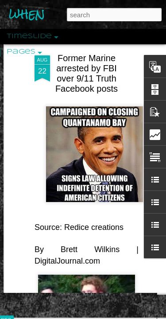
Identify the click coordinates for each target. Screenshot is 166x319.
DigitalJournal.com (67, 239)
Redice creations (94, 206)
